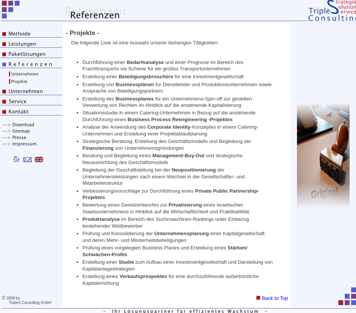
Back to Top (272, 298)
